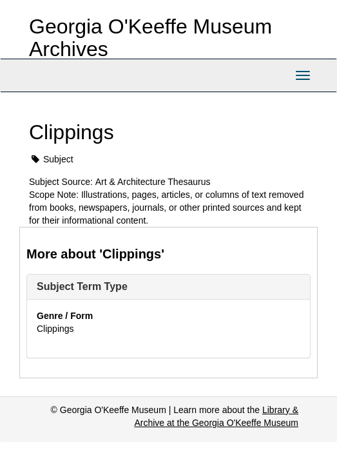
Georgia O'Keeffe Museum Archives (150, 38)
